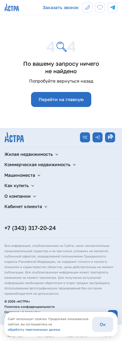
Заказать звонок (61, 7)
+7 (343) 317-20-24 (30, 227)
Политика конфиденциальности (29, 306)
